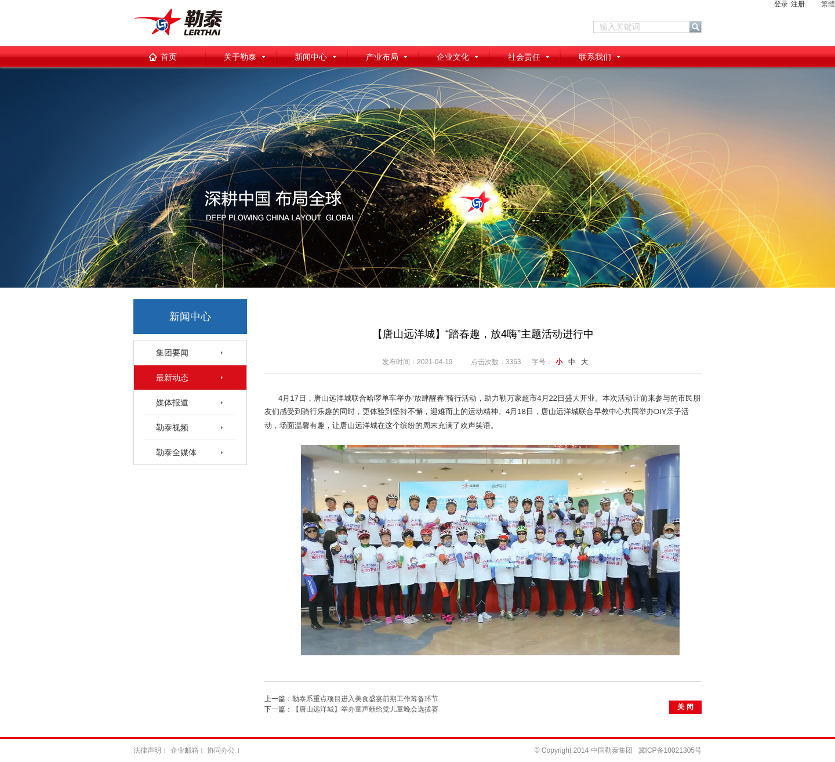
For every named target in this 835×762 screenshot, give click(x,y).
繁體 (828, 4)
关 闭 (685, 707)
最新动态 (172, 377)
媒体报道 (172, 402)
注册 (798, 4)
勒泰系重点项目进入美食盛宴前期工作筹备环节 (365, 699)
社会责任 (524, 56)
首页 (169, 56)
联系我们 (595, 56)
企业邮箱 (184, 750)
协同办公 (221, 750)
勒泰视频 (172, 427)
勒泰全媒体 (176, 452)
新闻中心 (311, 56)
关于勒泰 (240, 56)
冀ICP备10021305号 (670, 750)
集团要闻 (172, 352)
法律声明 (147, 750)
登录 (781, 4)
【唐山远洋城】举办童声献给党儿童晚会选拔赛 (365, 709)
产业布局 (382, 56)
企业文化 (453, 56)
